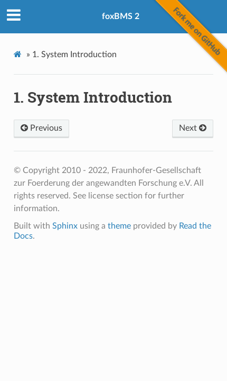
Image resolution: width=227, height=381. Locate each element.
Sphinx (65, 226)
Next (192, 128)
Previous (41, 128)
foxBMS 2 (120, 16)
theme (119, 226)
